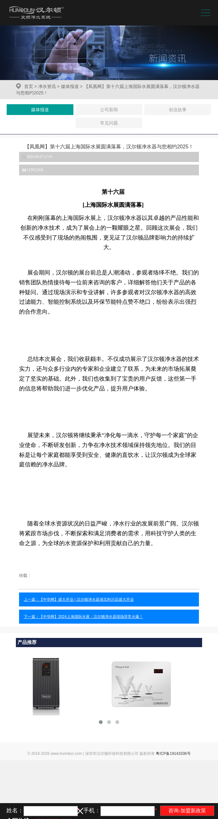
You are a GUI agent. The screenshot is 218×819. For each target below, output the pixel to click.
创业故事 (178, 109)
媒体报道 (70, 86)
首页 (28, 86)
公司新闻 (109, 109)
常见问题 (109, 122)
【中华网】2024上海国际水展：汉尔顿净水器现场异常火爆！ (91, 616)
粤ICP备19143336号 (173, 753)
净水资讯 (47, 86)
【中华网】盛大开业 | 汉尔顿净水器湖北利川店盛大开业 (86, 599)
